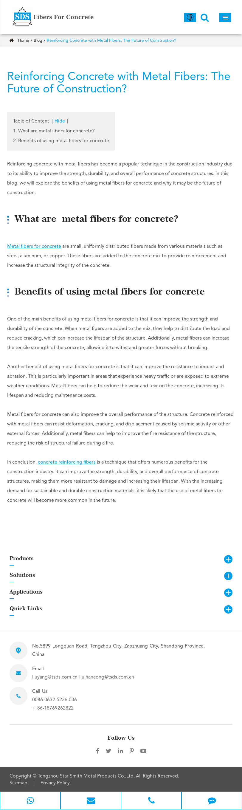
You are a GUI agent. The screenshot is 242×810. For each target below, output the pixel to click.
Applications (26, 591)
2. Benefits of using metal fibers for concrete (61, 141)
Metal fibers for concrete (34, 246)
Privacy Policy (55, 783)
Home (23, 40)
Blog (38, 40)
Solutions (22, 575)
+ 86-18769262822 (53, 708)
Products (22, 558)
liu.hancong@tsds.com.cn (106, 677)
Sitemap (18, 783)
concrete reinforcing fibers (67, 462)
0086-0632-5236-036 (54, 700)
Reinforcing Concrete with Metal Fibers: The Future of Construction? (111, 40)
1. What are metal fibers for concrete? (54, 131)
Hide (60, 121)
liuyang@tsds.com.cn (54, 677)
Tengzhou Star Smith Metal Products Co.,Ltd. (87, 776)
